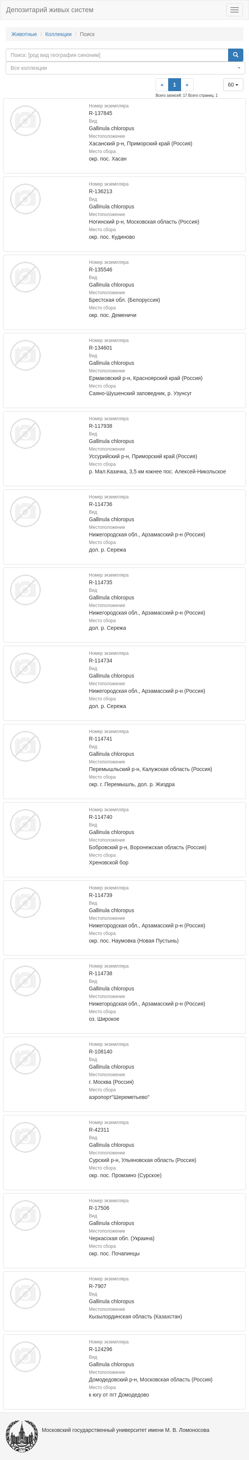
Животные (24, 34)
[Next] (187, 84)
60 (233, 85)
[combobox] (125, 67)
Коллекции (58, 34)
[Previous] (162, 84)
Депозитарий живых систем (49, 10)
